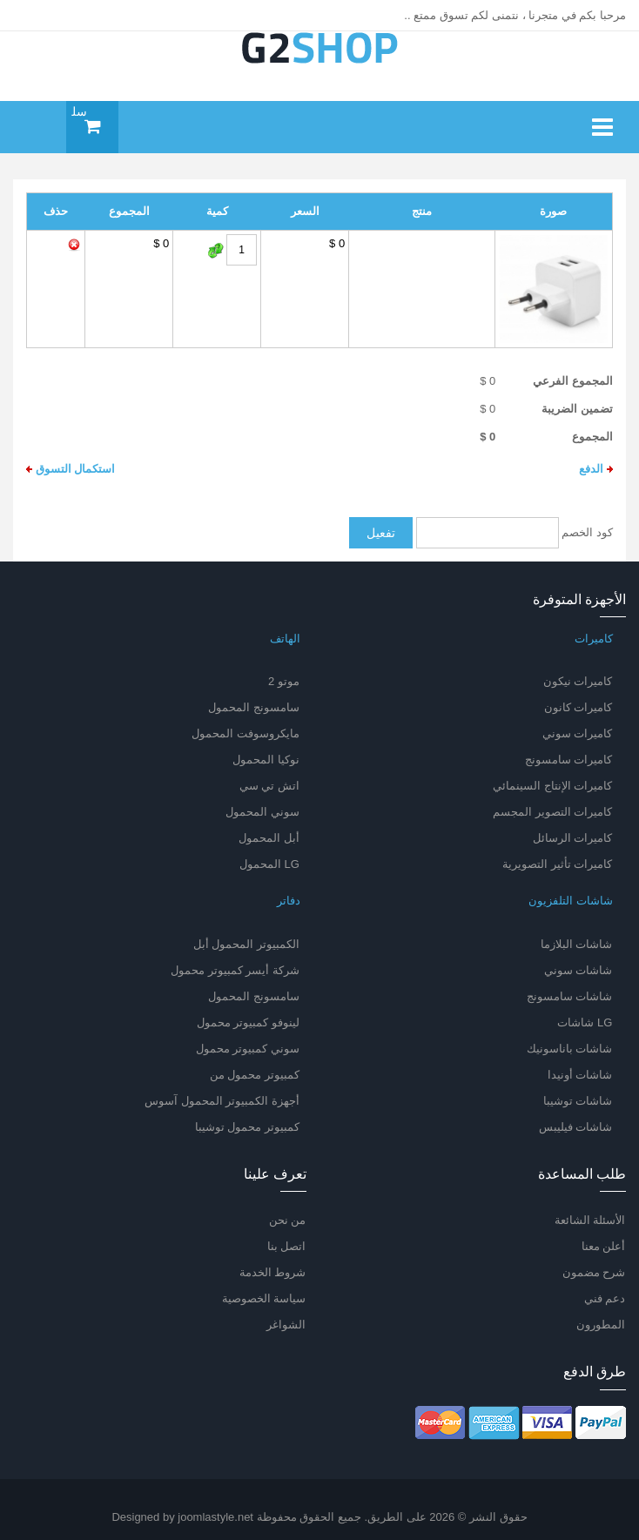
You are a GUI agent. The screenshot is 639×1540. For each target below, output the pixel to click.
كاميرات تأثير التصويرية (557, 864)
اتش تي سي (269, 785)
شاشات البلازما (577, 944)
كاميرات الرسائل (573, 837)
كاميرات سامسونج (569, 759)
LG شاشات (584, 1022)
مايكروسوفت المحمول (245, 733)
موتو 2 (283, 681)
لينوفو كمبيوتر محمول (248, 1022)
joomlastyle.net (215, 1516)
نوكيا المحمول (265, 759)
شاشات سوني (578, 970)
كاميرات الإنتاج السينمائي (552, 785)
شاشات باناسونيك (570, 1048)
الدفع (596, 468)
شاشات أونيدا (580, 1074)
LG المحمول (269, 864)
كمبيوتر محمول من (254, 1074)
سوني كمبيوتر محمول (247, 1048)
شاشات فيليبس (576, 1126)
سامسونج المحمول (253, 707)
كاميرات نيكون (578, 681)
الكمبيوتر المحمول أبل (246, 944)
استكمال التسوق (70, 468)
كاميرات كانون (578, 707)
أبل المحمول (269, 837)
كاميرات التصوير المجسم (552, 811)
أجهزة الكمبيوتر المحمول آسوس (222, 1100)
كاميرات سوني (577, 733)
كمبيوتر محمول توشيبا (247, 1126)
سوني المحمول (262, 811)
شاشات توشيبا (578, 1100)
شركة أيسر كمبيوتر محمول (235, 970)
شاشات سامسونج (570, 996)
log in (32, 15)
